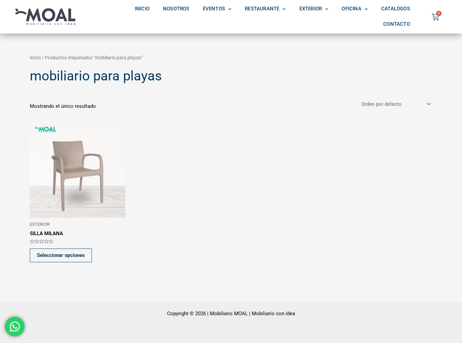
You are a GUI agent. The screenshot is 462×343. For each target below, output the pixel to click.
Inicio (35, 57)
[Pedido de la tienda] (395, 104)
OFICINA (355, 9)
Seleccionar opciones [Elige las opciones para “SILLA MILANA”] (61, 255)
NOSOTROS (176, 9)
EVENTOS (217, 9)
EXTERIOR (314, 9)
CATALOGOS (395, 9)
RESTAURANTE (265, 9)
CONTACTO (396, 24)
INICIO (142, 9)
